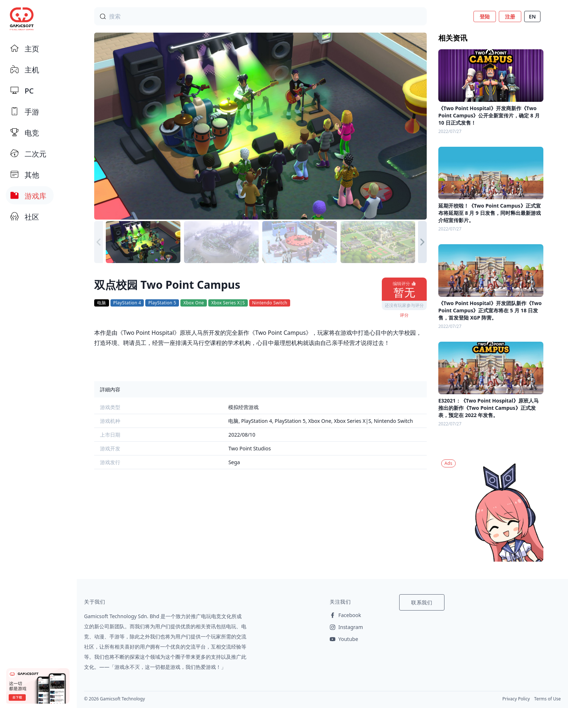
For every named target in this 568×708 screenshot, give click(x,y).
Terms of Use (547, 699)
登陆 (485, 16)
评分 (404, 315)
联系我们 (422, 602)
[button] (422, 242)
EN (532, 16)
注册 (510, 16)
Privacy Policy (516, 699)
